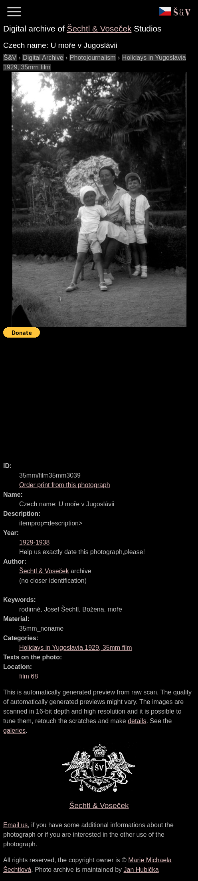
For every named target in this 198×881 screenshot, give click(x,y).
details (137, 721)
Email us (15, 825)
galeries (14, 730)
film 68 (28, 676)
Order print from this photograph (64, 485)
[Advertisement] (100, 396)
